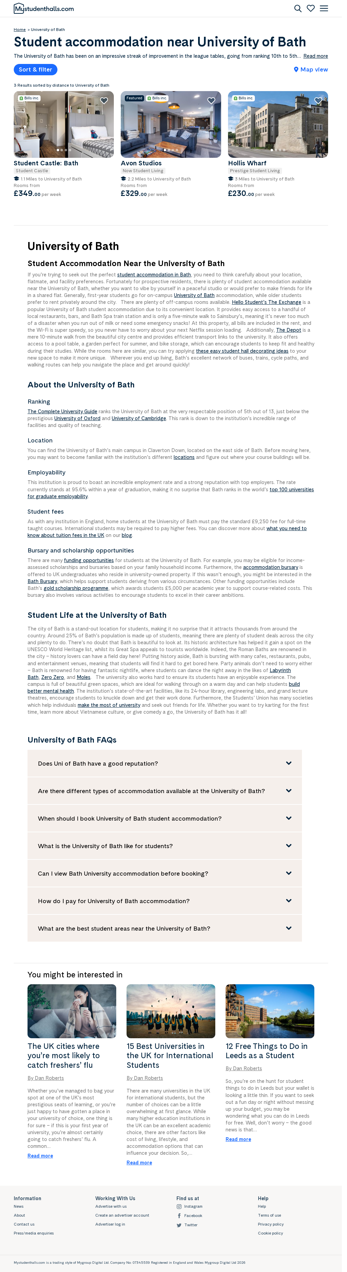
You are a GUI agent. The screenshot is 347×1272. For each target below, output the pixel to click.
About (19, 1215)
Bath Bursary (42, 581)
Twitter (186, 1225)
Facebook (189, 1215)
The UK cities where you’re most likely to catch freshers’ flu (64, 1055)
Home (20, 29)
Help (262, 1206)
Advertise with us (111, 1206)
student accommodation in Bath (154, 274)
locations (184, 457)
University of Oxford (77, 418)
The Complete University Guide (62, 411)
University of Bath (194, 295)
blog (127, 535)
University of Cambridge (139, 418)
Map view (311, 69)
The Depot (288, 330)
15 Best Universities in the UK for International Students (170, 1055)
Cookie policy (270, 1233)
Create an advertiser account (122, 1215)
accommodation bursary (270, 567)
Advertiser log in (110, 1224)
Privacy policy (271, 1224)
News (18, 1206)
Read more (40, 1156)
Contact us (24, 1224)
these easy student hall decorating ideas (242, 351)
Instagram (189, 1206)
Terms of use (269, 1215)
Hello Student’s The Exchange (266, 302)
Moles (83, 677)
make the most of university (109, 705)
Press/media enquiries (34, 1233)
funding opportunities (89, 560)
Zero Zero (52, 677)
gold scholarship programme (76, 588)
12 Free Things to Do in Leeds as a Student (267, 1051)
